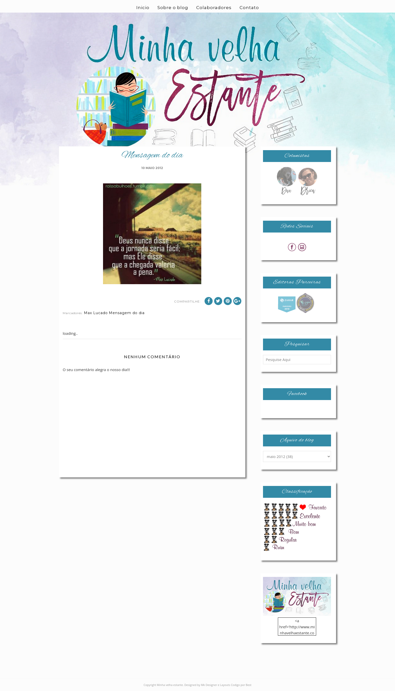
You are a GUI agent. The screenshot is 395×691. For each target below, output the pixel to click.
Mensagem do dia (127, 313)
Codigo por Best (241, 685)
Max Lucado (96, 313)
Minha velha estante (170, 685)
